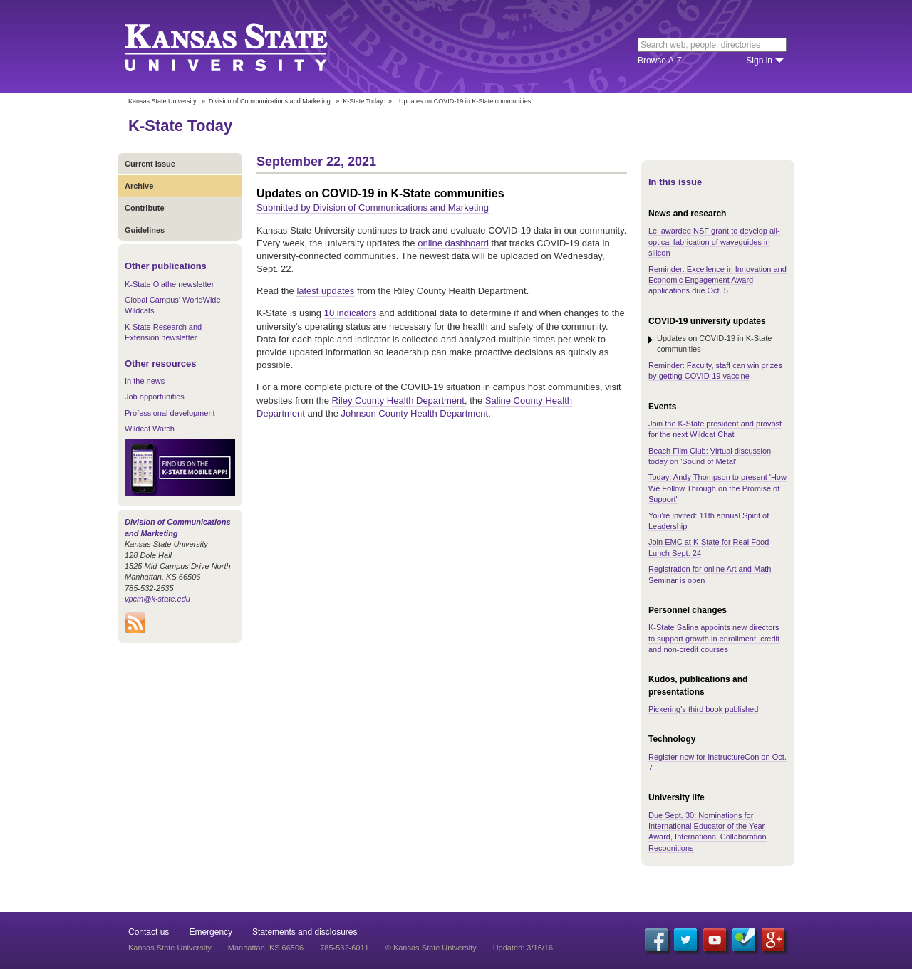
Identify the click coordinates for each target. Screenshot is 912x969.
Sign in (759, 61)
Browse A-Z (660, 61)
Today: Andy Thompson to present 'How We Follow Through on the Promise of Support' (717, 488)
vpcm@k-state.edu (157, 599)
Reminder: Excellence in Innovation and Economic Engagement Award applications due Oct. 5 (717, 280)
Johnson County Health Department (415, 413)
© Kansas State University (431, 947)
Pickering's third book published (703, 709)
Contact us (148, 932)
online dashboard (453, 243)
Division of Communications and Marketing (270, 101)
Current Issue (150, 163)
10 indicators (350, 313)
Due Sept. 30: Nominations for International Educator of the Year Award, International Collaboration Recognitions (707, 831)
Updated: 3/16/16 (523, 947)
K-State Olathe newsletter (169, 284)
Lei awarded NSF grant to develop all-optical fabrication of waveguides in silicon (714, 241)
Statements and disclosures (304, 932)
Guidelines (145, 230)
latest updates (325, 291)
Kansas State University (244, 46)
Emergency (210, 932)
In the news (145, 381)
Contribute (145, 208)
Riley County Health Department (398, 400)
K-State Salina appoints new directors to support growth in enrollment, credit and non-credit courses (713, 638)
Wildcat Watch (150, 428)
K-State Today (363, 101)
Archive (139, 186)
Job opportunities (155, 396)
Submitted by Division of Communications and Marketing (372, 207)
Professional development (170, 413)
